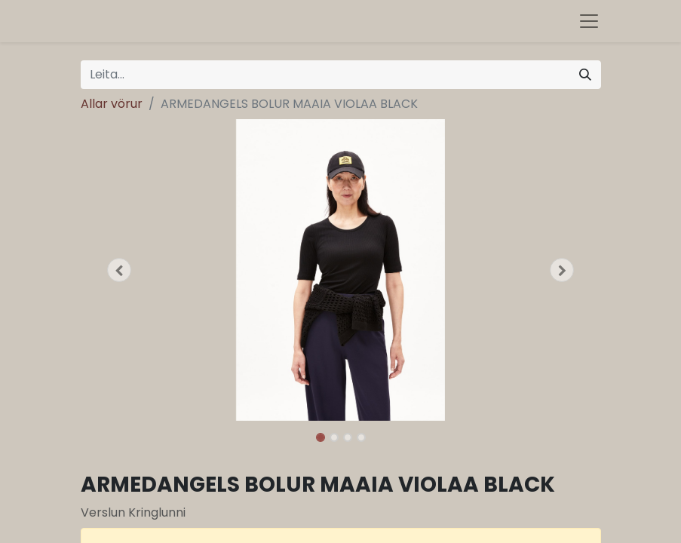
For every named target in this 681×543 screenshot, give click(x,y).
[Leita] (585, 74)
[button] (120, 270)
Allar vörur (112, 103)
